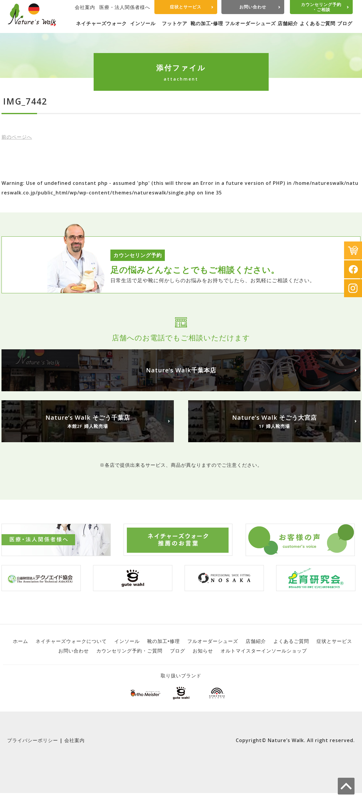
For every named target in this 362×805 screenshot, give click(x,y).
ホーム (20, 641)
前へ (16, 137)
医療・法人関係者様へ (124, 7)
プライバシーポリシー (32, 740)
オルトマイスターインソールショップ (263, 650)
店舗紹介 (288, 23)
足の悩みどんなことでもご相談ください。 (194, 269)
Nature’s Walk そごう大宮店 (274, 421)
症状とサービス (185, 7)
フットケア (174, 23)
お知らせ (203, 650)
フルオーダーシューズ (250, 23)
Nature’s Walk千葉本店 (181, 370)
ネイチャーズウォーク (101, 23)
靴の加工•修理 (207, 23)
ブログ (344, 23)
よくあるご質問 (317, 23)
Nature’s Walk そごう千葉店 (87, 421)
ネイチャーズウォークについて (71, 641)
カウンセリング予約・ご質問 (129, 650)
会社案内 (85, 7)
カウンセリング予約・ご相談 (321, 6)
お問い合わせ (252, 7)
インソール (143, 23)
